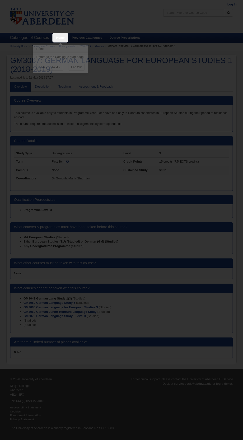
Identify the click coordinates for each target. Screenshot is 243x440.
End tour (76, 67)
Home (60, 37)
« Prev (43, 67)
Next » (56, 67)
